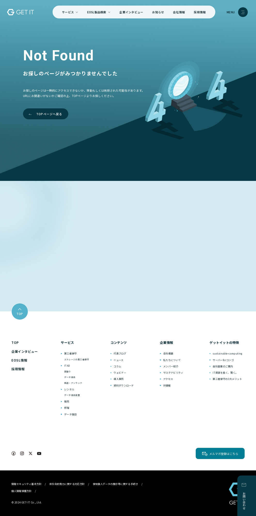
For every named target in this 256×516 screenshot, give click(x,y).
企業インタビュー (131, 12)
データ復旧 (70, 414)
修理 (66, 408)
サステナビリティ (173, 372)
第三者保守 (70, 353)
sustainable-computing (227, 353)
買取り (67, 371)
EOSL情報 (19, 360)
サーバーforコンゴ (223, 360)
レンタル (69, 389)
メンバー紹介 (170, 366)
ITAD (67, 365)
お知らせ (158, 12)
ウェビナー (120, 372)
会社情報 (179, 12)
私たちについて (172, 360)
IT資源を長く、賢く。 (225, 372)
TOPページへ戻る (49, 114)
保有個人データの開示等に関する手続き (115, 484)
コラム (117, 366)
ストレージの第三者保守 (76, 359)
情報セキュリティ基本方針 (26, 484)
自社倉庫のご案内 (223, 366)
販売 (66, 401)
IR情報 (167, 385)
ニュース (119, 360)
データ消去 (70, 377)
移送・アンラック (73, 383)
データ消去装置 (72, 395)
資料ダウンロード (124, 385)
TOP (15, 342)
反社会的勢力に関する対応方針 (67, 484)
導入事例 (119, 379)
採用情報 (200, 12)
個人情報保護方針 (21, 491)
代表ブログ (120, 353)
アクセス (168, 379)
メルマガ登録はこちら (223, 454)
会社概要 (168, 353)
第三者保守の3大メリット (227, 379)
